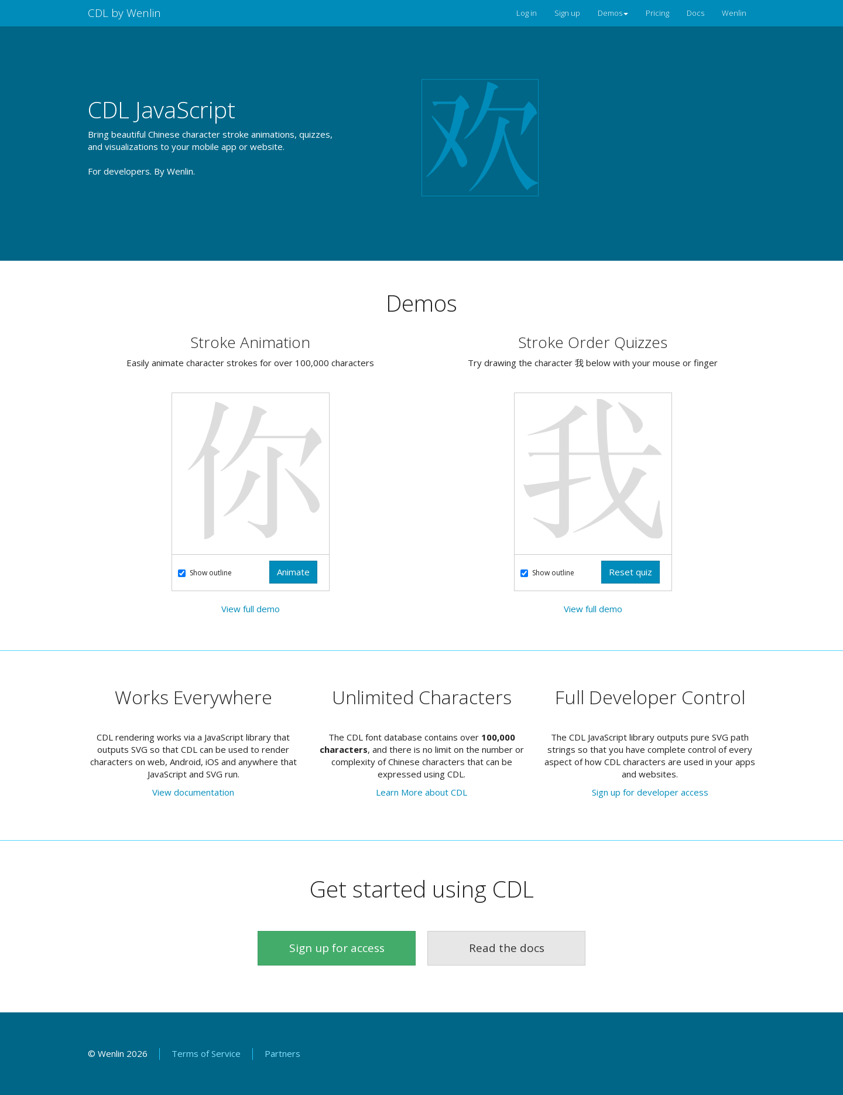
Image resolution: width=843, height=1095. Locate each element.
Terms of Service (206, 1053)
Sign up (567, 13)
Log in (526, 13)
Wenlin (734, 13)
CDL (124, 13)
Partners (282, 1053)
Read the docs (506, 948)
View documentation (193, 792)
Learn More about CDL (421, 792)
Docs (695, 13)
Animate (293, 572)
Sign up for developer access (650, 792)
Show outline (205, 573)
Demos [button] (613, 13)
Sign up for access (337, 948)
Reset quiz (630, 572)
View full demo (250, 609)
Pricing (657, 13)
